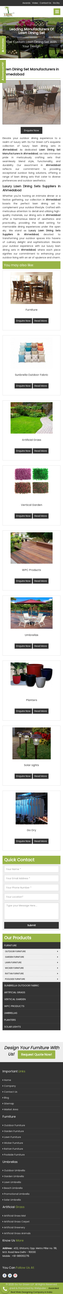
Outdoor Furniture (31, 951)
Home (7, 1080)
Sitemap (8, 1103)
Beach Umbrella (13, 1188)
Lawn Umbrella (12, 1182)
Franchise (2, 45)
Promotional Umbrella (16, 1194)
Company (9, 1086)
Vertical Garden (15, 999)
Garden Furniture (31, 957)
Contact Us (45, 3)
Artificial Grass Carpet (16, 1221)
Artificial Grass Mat (14, 1215)
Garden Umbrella (13, 1176)
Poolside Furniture (31, 979)
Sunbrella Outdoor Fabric (21, 985)
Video (35, 3)
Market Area (10, 1109)
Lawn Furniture (31, 963)
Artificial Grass (14, 992)
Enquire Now (23, 320)
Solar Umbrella (12, 1199)
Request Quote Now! (36, 1054)
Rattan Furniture (31, 974)
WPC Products (14, 1006)
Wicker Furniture (31, 968)
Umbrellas (10, 1013)
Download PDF (2, 71)
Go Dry (56, 3)
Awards (26, 3)
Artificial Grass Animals (17, 1233)
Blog (6, 1097)
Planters (10, 1020)
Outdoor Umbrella (14, 1170)
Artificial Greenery (14, 1227)
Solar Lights (12, 1026)
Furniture (10, 945)
